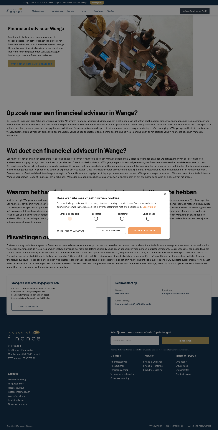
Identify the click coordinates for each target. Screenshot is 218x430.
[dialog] (109, 215)
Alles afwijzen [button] (111, 230)
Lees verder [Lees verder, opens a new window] (149, 206)
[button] (70, 230)
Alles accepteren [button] (144, 230)
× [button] (165, 194)
